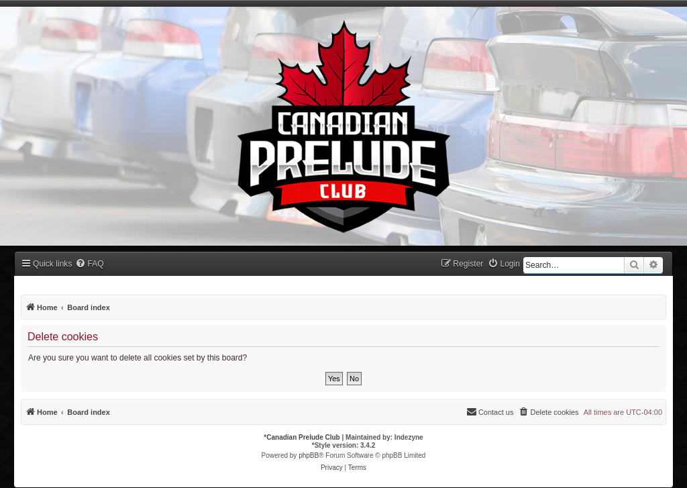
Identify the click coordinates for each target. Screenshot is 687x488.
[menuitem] (89, 264)
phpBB (309, 455)
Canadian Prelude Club (302, 437)
